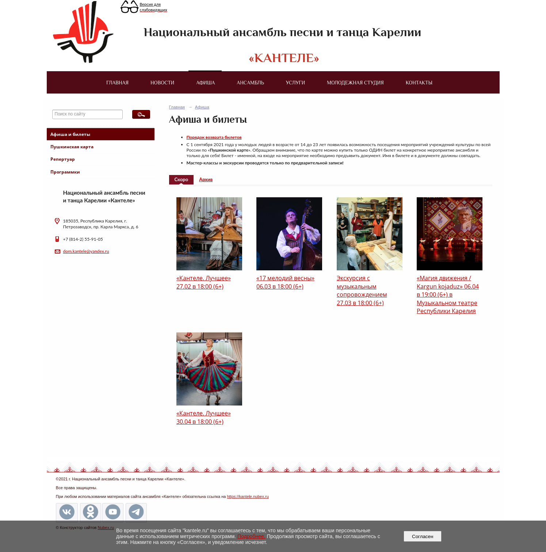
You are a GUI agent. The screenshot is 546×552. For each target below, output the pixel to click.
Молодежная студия (355, 82)
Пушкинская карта (71, 147)
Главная (117, 82)
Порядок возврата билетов (214, 137)
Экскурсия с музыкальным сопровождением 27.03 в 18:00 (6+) (362, 290)
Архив (206, 179)
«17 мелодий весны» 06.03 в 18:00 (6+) (285, 282)
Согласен (422, 536)
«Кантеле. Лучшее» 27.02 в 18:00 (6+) (203, 282)
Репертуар (62, 159)
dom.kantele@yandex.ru (86, 251)
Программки (65, 172)
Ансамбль (250, 82)
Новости (162, 82)
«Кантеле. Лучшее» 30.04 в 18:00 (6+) (203, 417)
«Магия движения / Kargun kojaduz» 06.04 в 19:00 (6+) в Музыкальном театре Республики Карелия (448, 294)
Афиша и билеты (70, 134)
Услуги (295, 82)
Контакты (419, 82)
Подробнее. (251, 536)
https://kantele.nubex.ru (247, 496)
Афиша (205, 82)
